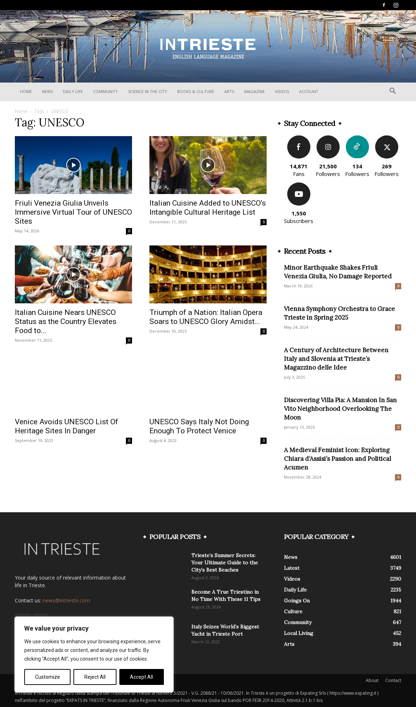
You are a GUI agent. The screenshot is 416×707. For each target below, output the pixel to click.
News (47, 91)
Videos (282, 91)
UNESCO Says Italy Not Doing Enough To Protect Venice (199, 426)
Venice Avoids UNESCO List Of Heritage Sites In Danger (66, 426)
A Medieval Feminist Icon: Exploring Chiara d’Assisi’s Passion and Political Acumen (337, 458)
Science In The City (147, 91)
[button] (392, 91)
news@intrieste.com (66, 600)
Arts (229, 91)
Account (308, 91)
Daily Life (73, 91)
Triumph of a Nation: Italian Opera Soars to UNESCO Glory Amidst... (205, 317)
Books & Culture (195, 91)
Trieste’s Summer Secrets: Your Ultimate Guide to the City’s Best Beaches (224, 562)
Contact (393, 680)
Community (105, 91)
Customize (47, 677)
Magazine (254, 91)
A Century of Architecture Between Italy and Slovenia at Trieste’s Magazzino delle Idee (336, 358)
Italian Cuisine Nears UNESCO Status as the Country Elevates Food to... (65, 321)
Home (26, 91)
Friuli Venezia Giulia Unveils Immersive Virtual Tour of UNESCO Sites (73, 212)
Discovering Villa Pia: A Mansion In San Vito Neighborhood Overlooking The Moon (340, 408)
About (372, 680)
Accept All (141, 677)
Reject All (95, 677)
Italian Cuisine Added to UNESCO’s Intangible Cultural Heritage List (207, 207)
